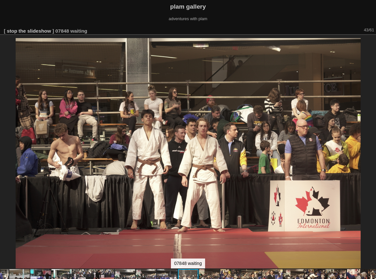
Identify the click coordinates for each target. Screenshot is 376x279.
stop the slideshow (29, 31)
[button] (370, 44)
